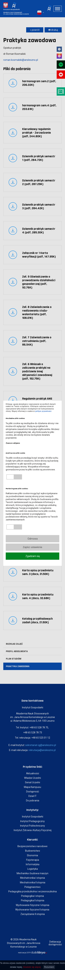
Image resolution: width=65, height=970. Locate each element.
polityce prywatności (43, 411)
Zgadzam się (32, 556)
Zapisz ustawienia (32, 547)
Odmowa (33, 538)
